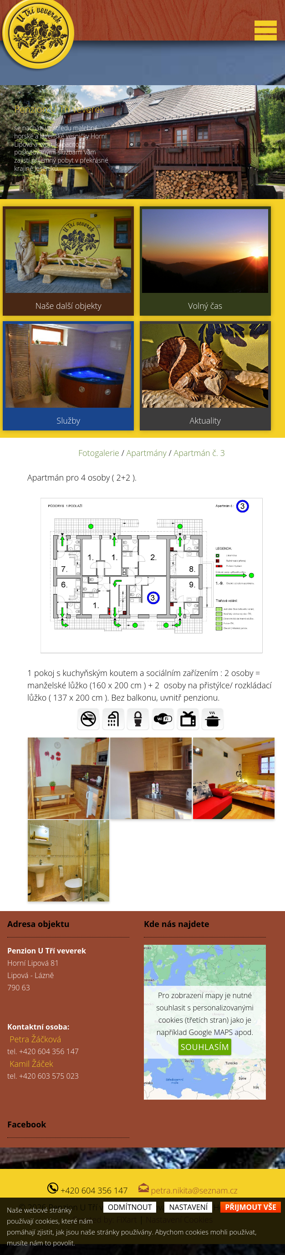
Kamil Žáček (31, 1063)
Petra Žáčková (35, 1039)
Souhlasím (205, 1046)
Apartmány (146, 452)
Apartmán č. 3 (199, 452)
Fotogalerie (98, 452)
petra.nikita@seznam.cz (194, 1190)
